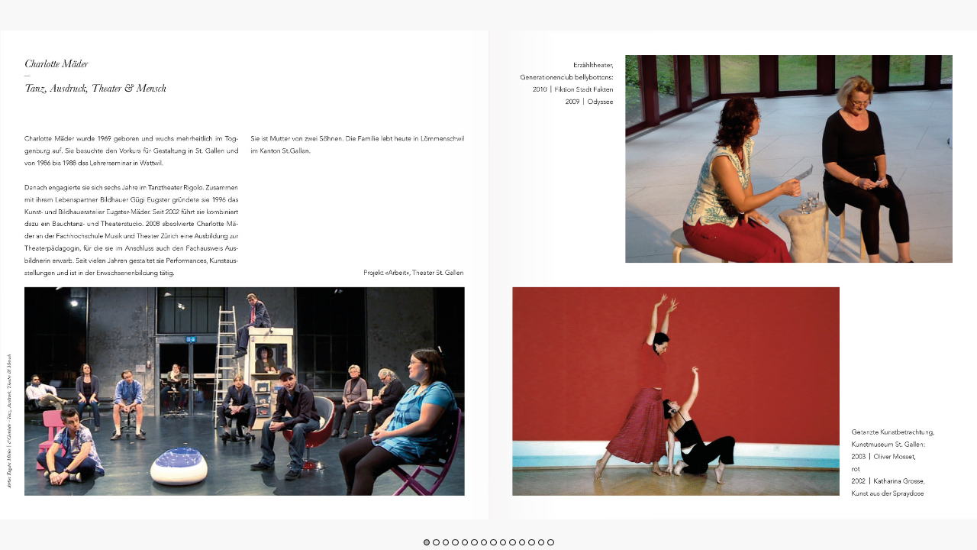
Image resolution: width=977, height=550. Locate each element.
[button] (427, 542)
